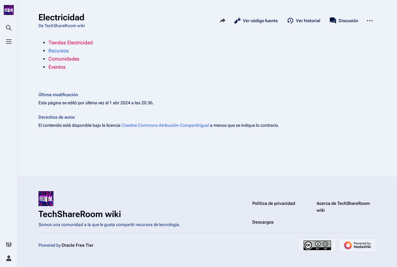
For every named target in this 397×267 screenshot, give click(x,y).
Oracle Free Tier (77, 245)
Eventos (57, 67)
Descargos (263, 222)
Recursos (58, 51)
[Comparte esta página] (222, 20)
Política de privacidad (273, 203)
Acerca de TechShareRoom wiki (343, 207)
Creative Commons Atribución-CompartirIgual (165, 125)
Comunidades (63, 59)
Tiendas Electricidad (70, 43)
